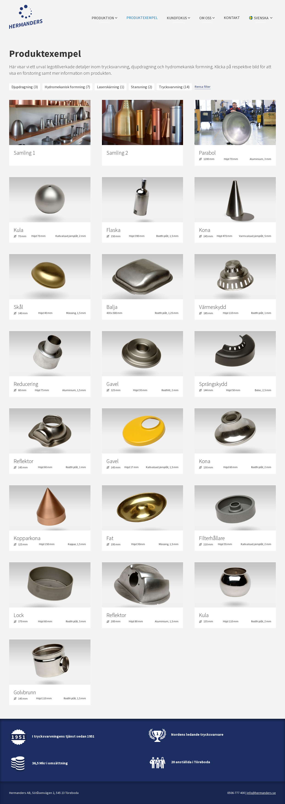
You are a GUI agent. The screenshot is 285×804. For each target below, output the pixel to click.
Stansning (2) (141, 87)
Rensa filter (203, 87)
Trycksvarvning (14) (174, 87)
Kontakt (232, 17)
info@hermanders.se (261, 793)
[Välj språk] (261, 17)
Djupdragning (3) (24, 87)
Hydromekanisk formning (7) (67, 87)
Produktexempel (142, 17)
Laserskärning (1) (110, 87)
